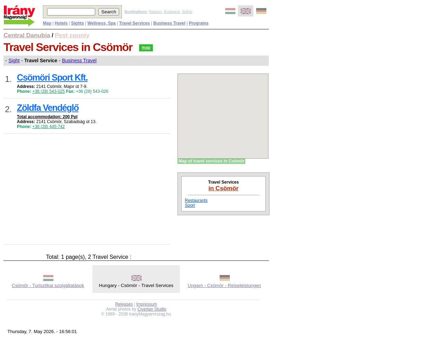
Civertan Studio (151, 309)
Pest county (72, 35)
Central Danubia (27, 35)
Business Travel (79, 60)
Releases (124, 304)
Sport (190, 205)
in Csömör (223, 188)
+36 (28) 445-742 (48, 126)
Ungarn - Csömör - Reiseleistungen (224, 285)
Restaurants (196, 200)
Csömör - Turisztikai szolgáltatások (48, 285)
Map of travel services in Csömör (211, 161)
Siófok (187, 11)
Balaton (155, 11)
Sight (14, 60)
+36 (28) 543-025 (48, 91)
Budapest (172, 11)
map (146, 47)
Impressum (146, 304)
